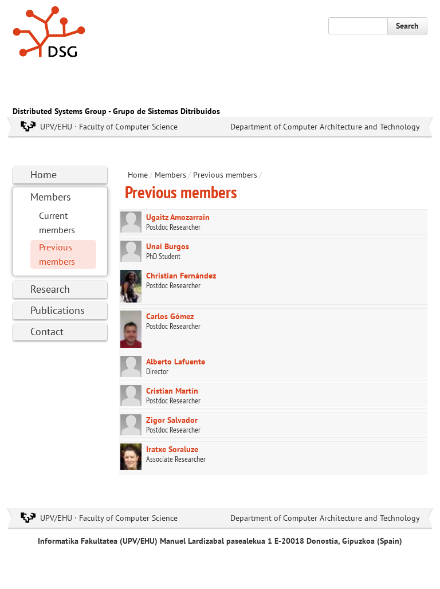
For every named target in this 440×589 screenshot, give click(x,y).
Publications (57, 310)
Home (43, 174)
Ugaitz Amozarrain (178, 217)
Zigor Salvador (172, 420)
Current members (57, 222)
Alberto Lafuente (175, 361)
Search (407, 26)
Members (50, 196)
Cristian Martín (172, 391)
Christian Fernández (181, 275)
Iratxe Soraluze (172, 449)
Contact (47, 331)
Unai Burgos (167, 246)
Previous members (57, 254)
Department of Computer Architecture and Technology (325, 126)
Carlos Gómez (170, 316)
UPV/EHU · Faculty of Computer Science (109, 126)
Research (50, 289)
